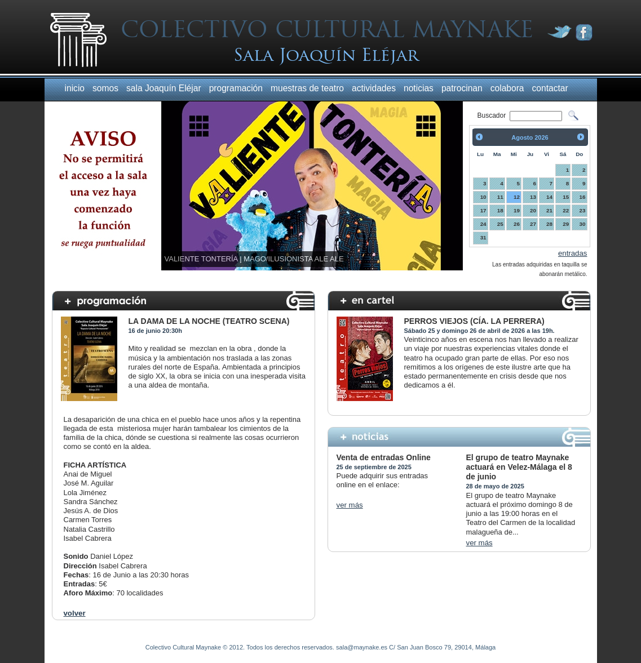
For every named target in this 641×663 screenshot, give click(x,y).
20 (533, 210)
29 (566, 224)
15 (566, 197)
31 (483, 237)
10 (483, 197)
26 (517, 224)
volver (75, 613)
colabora (507, 88)
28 (549, 224)
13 (533, 197)
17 (483, 210)
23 (583, 210)
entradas (572, 253)
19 (517, 210)
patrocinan (462, 88)
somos (105, 88)
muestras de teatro (307, 88)
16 (583, 197)
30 (583, 224)
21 (549, 210)
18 (500, 210)
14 (549, 197)
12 (517, 197)
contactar (550, 88)
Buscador (493, 115)
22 (566, 210)
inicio (75, 88)
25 (500, 224)
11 (500, 197)
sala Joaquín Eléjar (163, 88)
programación (236, 88)
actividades (374, 88)
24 (483, 224)
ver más (350, 505)
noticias (419, 88)
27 (533, 224)
